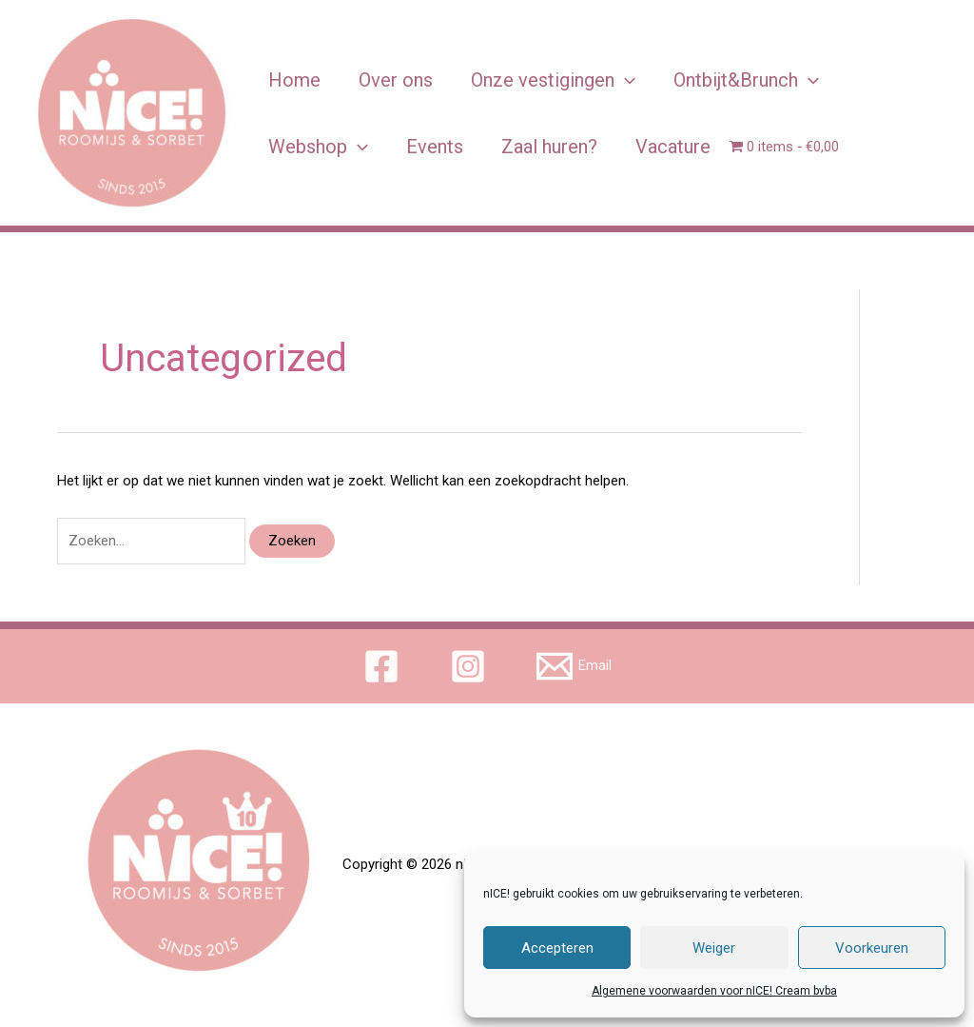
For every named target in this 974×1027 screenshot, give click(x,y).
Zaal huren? (549, 146)
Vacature (673, 146)
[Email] (574, 666)
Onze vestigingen (553, 80)
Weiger (713, 948)
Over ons (396, 80)
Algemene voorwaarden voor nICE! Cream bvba (714, 990)
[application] (624, 80)
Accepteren (557, 948)
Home (294, 80)
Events (434, 146)
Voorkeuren (871, 948)
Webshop (318, 146)
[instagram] (470, 666)
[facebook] (384, 666)
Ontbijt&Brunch (746, 80)
